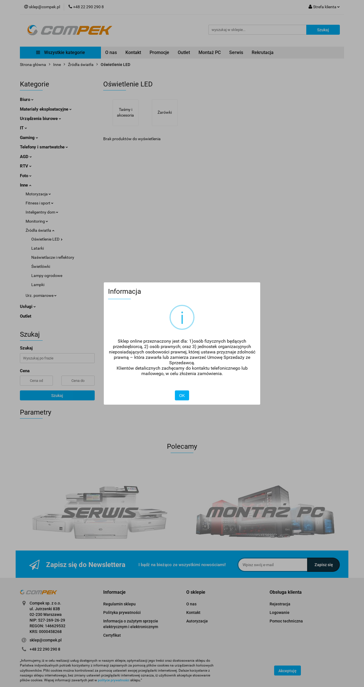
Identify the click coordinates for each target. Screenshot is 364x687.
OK (182, 395)
